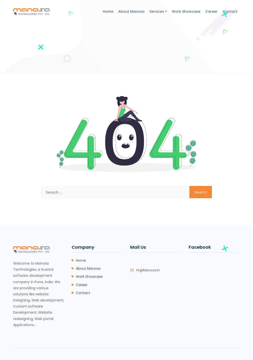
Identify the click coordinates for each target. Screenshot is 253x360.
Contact (230, 11)
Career (211, 11)
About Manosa (131, 11)
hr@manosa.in (148, 270)
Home (108, 11)
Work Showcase (186, 11)
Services (156, 11)
